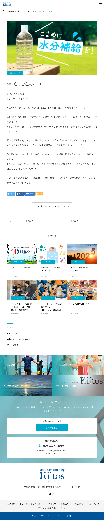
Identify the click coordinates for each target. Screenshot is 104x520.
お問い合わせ (12, 345)
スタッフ (52, 504)
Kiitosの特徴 (10, 504)
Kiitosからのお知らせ (47, 508)
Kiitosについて (14, 73)
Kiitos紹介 (79, 504)
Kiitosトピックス (14, 333)
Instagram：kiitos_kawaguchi (19, 339)
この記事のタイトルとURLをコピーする (52, 206)
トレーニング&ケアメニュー (32, 504)
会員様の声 (65, 504)
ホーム (63, 508)
